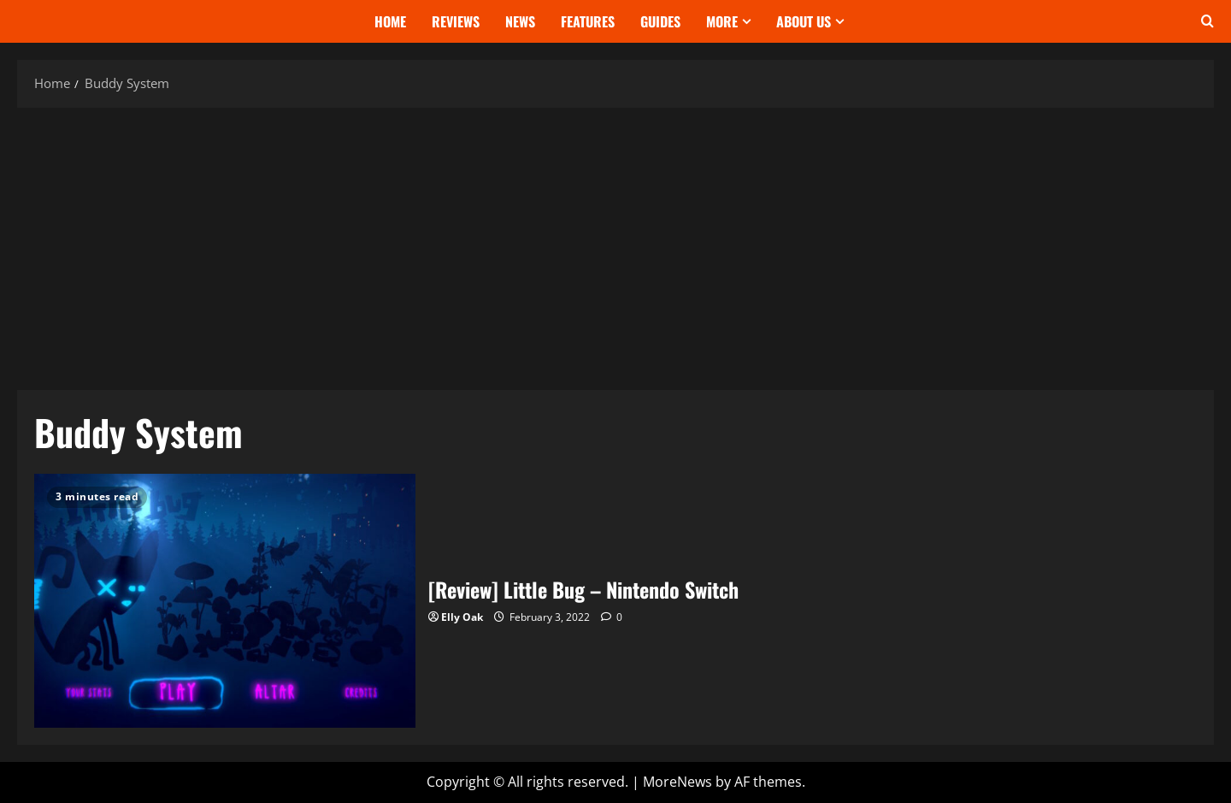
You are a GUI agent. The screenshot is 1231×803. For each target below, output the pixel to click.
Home (390, 21)
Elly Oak (462, 617)
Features (588, 21)
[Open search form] (1207, 21)
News (520, 21)
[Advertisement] (615, 244)
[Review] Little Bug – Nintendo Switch (224, 601)
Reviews (456, 21)
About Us (803, 21)
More (722, 21)
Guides (660, 21)
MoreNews (677, 781)
